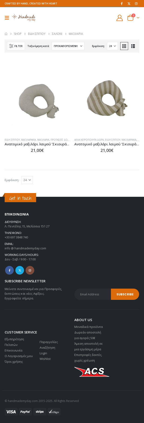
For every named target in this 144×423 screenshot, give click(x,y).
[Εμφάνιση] (112, 46)
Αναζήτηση (47, 347)
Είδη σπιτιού (12, 139)
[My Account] (119, 18)
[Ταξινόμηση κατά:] (68, 46)
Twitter (19, 270)
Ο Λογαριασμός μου (19, 356)
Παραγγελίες (49, 342)
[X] (129, 3)
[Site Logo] (23, 17)
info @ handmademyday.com (25, 248)
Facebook (9, 270)
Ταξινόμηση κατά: (38, 46)
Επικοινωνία (13, 350)
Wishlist (45, 359)
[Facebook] (122, 3)
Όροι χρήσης (14, 361)
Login (43, 353)
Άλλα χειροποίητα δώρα (89, 139)
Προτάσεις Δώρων (62, 139)
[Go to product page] (37, 101)
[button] (8, 18)
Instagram (30, 270)
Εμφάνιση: (98, 46)
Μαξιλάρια (43, 139)
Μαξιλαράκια (28, 139)
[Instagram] (136, 3)
